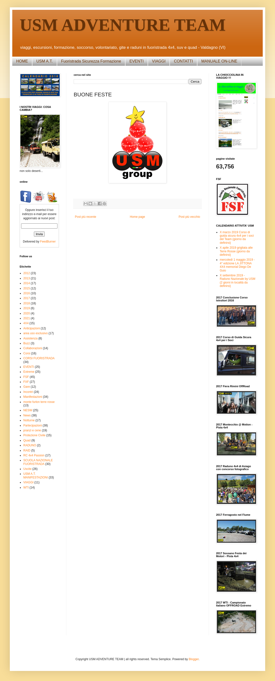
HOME (22, 61)
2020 (26, 313)
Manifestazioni (32, 396)
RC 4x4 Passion (33, 455)
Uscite (27, 469)
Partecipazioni (32, 425)
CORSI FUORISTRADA (39, 358)
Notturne (29, 420)
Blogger (194, 659)
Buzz (26, 343)
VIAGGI (158, 61)
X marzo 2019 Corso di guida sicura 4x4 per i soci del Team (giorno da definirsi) (237, 237)
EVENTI (136, 61)
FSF (26, 377)
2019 (26, 308)
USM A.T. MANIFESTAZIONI (35, 475)
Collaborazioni (32, 348)
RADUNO (29, 445)
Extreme (28, 371)
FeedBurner (47, 241)
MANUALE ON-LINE (219, 61)
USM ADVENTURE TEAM (123, 24)
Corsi (26, 353)
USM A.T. (44, 61)
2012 (26, 273)
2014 (26, 283)
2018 (26, 303)
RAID (26, 450)
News (27, 415)
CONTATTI (183, 61)
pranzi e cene (32, 430)
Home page (137, 216)
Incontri (28, 392)
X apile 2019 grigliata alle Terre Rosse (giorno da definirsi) (236, 251)
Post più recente (85, 216)
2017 (26, 298)
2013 (26, 278)
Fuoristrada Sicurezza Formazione (91, 61)
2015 (26, 288)
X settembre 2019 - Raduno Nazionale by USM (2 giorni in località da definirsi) (237, 281)
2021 (26, 318)
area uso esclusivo (35, 333)
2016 (26, 293)
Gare (26, 386)
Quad (26, 440)
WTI (26, 487)
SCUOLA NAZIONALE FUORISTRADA (38, 462)
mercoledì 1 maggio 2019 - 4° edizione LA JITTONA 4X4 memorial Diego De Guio (237, 265)
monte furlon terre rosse (39, 402)
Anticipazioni (31, 328)
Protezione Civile (34, 435)
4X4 (25, 323)
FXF (26, 382)
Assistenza (30, 338)
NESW (27, 410)
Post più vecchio (189, 216)
